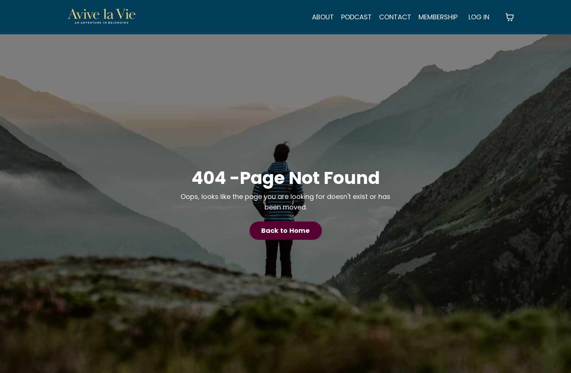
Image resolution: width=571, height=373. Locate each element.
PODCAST (356, 17)
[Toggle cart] (510, 17)
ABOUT (323, 17)
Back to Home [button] (285, 230)
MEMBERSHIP (438, 17)
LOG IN (478, 17)
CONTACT (395, 17)
